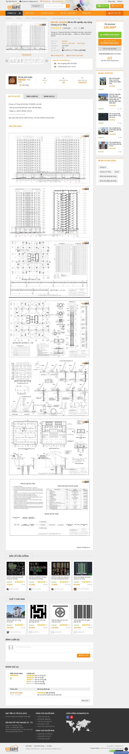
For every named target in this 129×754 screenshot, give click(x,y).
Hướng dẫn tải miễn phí (44, 734)
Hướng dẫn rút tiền (43, 724)
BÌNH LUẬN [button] (83, 655)
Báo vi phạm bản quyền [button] (75, 55)
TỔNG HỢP (86, 13)
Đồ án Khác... (81, 43)
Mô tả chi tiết (14, 96)
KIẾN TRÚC (29, 13)
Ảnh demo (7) (26, 55)
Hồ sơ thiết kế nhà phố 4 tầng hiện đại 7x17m (115, 144)
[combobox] (37, 5)
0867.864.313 (11, 1)
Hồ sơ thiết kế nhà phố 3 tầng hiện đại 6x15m (115, 129)
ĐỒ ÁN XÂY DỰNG (16, 693)
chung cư (103, 167)
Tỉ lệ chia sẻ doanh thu (44, 721)
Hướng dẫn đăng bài (43, 719)
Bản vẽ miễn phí (58, 1)
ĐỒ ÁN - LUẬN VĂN (68, 13)
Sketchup (9, 625)
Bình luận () (32, 96)
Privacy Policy (95, 748)
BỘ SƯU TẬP (114, 13)
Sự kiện (49, 746)
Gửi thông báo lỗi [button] (57, 55)
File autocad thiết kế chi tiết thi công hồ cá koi (115, 115)
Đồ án (117, 172)
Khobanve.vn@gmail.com (29, 1)
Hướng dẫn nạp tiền (43, 738)
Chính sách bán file (43, 716)
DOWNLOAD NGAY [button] (109, 35)
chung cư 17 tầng (105, 172)
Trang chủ (9, 18)
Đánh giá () (49, 96)
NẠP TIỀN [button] (103, 6)
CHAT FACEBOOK (122, 752)
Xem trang (25, 85)
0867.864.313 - (36, 749)
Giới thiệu (29, 746)
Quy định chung (39, 746)
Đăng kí (120, 1)
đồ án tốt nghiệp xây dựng (108, 181)
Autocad (64, 41)
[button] (109, 42)
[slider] (56, 28)
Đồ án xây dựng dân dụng (108, 176)
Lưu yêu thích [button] (109, 49)
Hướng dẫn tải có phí (44, 736)
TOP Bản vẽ (45, 1)
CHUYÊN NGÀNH (47, 13)
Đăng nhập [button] (111, 1)
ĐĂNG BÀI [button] (117, 6)
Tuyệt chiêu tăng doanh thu (45, 726)
